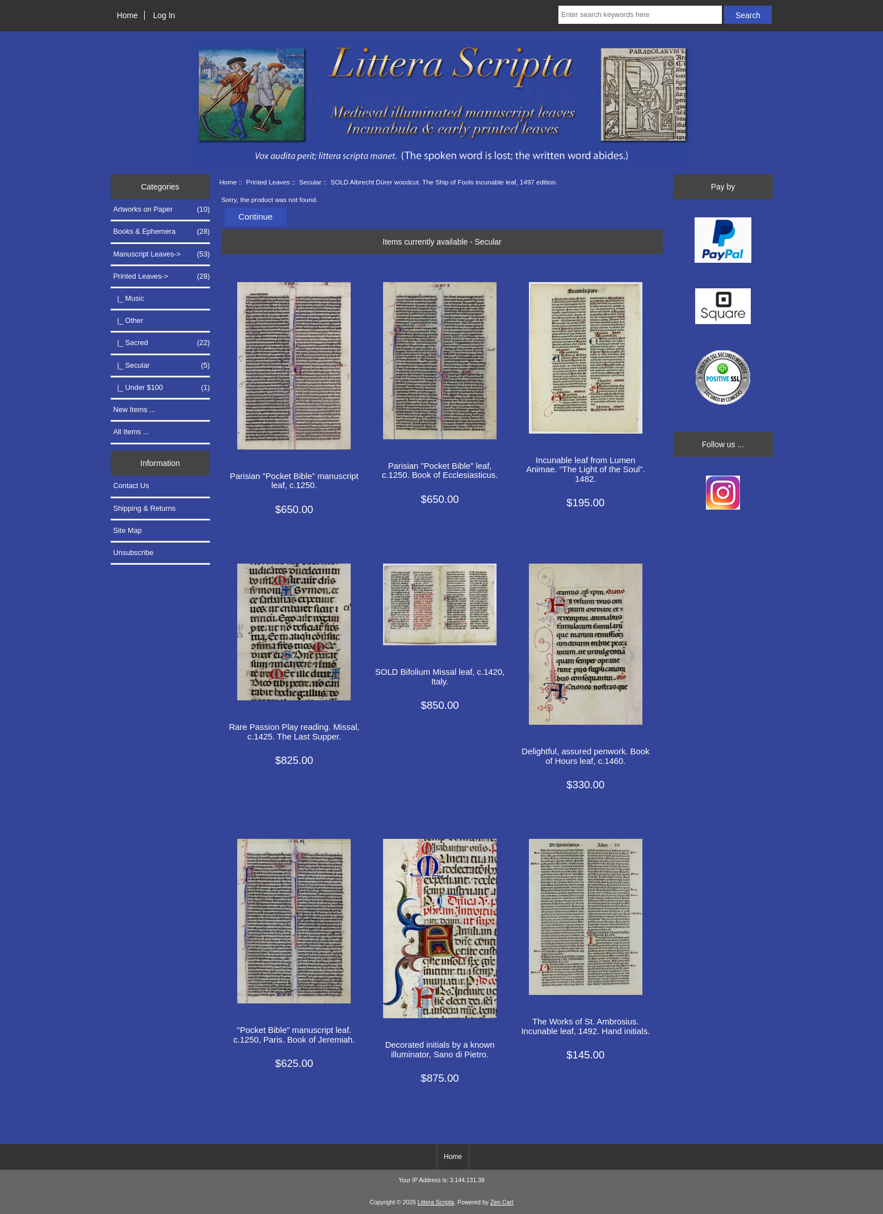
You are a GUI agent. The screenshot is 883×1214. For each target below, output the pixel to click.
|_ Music (128, 298)
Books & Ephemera (161, 231)
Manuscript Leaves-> (161, 254)
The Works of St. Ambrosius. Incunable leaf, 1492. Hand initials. (585, 1026)
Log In (164, 15)
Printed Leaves (268, 182)
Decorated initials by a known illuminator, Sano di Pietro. (440, 1049)
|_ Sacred (161, 342)
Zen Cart (502, 1202)
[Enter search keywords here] (640, 15)
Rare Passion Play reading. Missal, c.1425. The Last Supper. (294, 731)
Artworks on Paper (161, 209)
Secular (310, 182)
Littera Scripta (436, 1202)
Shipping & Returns (144, 508)
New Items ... (134, 409)
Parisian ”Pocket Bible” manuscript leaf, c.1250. (294, 481)
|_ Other (128, 320)
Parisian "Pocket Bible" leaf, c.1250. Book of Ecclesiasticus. (440, 470)
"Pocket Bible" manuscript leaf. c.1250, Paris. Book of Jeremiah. (294, 1035)
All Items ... (131, 431)
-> (161, 276)
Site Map (127, 530)
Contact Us (131, 485)
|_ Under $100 (161, 387)
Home (127, 15)
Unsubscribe (133, 552)
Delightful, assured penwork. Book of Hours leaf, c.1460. (585, 756)
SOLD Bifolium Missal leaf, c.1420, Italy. (439, 676)
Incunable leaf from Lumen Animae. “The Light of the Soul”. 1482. (585, 469)
